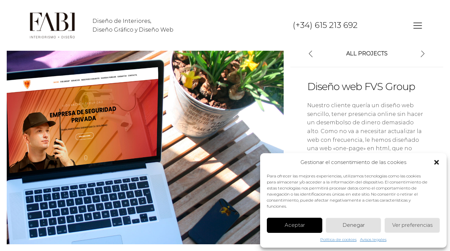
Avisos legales (373, 239)
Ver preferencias (412, 225)
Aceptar (295, 225)
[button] (436, 162)
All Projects (366, 53)
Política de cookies (338, 239)
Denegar (353, 225)
